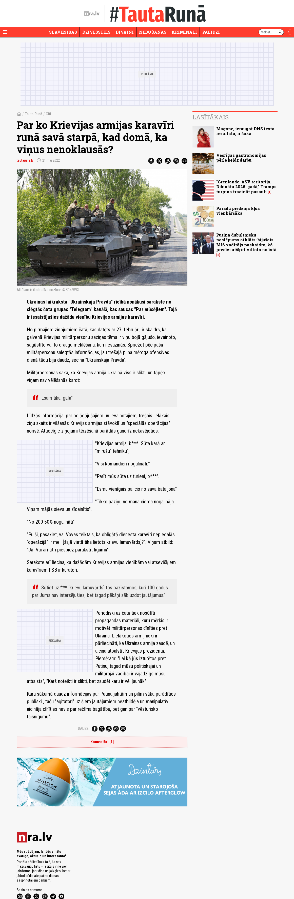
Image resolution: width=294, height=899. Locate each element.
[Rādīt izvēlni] (5, 32)
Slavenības (63, 32)
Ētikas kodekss (136, 881)
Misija (48, 881)
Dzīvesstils (96, 32)
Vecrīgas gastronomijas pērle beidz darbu (241, 158)
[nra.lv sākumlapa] (92, 13)
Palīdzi (211, 32)
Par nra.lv (22, 881)
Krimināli (184, 32)
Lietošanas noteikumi (92, 881)
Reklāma (36, 881)
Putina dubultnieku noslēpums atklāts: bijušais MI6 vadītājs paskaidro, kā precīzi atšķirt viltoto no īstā (246, 242)
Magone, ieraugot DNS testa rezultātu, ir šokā (245, 131)
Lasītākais (210, 117)
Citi (48, 114)
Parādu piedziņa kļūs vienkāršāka (238, 211)
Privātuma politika (65, 881)
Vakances (154, 881)
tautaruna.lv (25, 160)
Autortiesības (116, 881)
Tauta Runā (33, 114)
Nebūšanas (152, 32)
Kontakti (168, 881)
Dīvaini (125, 32)
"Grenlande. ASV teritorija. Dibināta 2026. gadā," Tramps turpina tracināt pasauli (246, 186)
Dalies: (83, 698)
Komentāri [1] (102, 711)
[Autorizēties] (289, 32)
